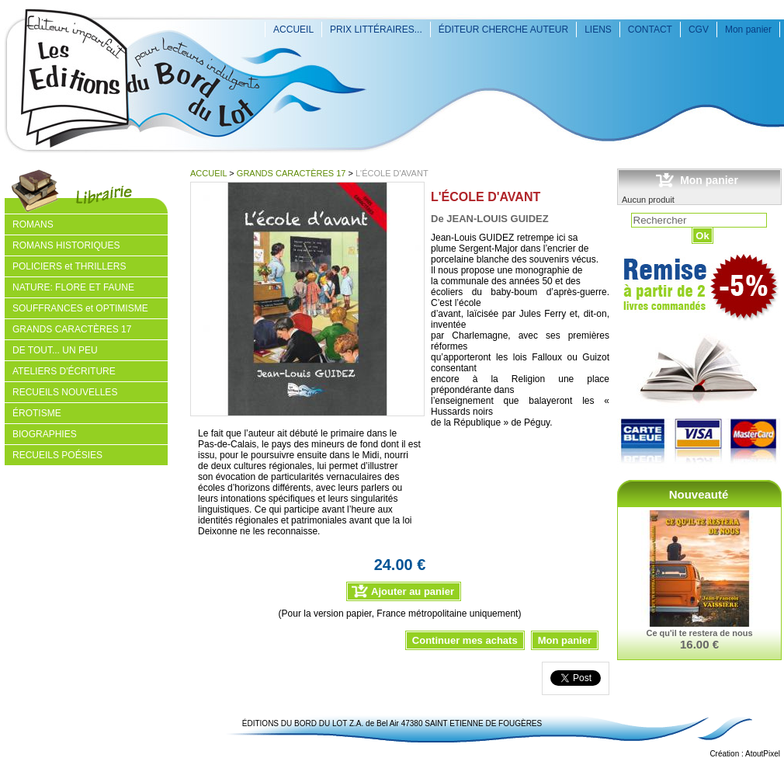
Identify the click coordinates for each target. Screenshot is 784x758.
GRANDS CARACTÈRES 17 (291, 173)
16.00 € (699, 644)
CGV (699, 29)
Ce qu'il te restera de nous (699, 633)
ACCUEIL (293, 29)
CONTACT (650, 29)
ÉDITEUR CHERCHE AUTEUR (503, 29)
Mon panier (748, 29)
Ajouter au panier (412, 591)
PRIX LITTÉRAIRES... (376, 29)
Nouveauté (699, 494)
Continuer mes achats (465, 640)
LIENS (598, 29)
